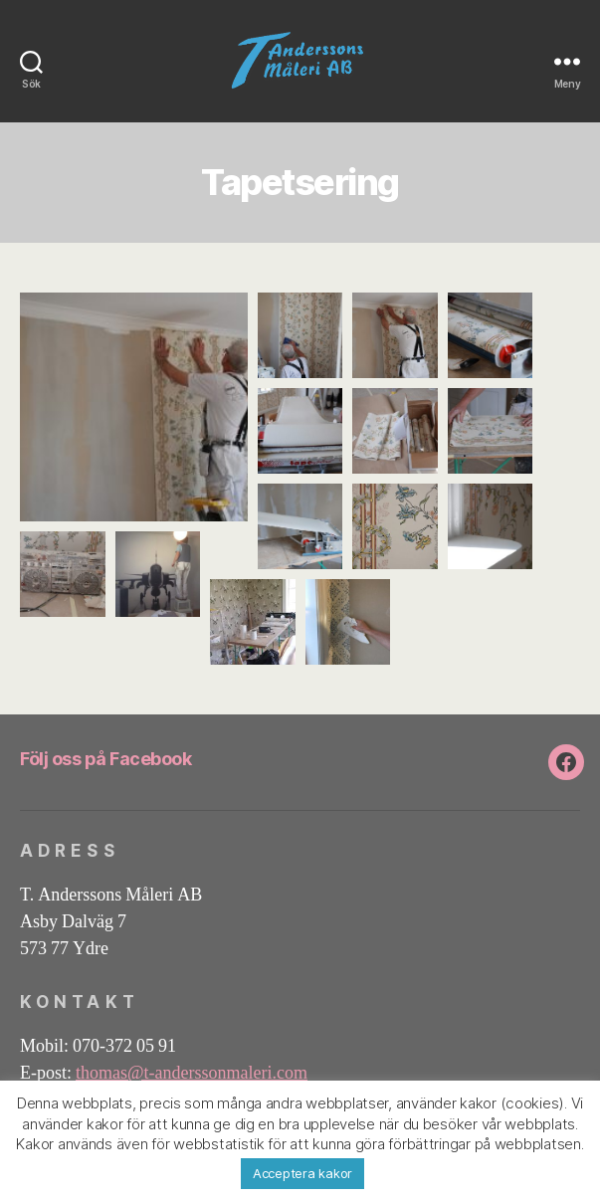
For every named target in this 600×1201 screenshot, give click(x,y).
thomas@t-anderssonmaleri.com (191, 1073)
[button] (134, 407)
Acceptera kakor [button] (302, 1173)
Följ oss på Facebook (105, 758)
